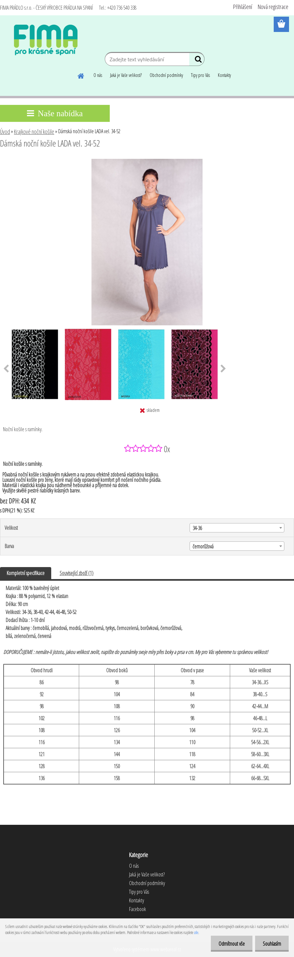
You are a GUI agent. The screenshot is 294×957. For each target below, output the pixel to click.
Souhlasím (271, 943)
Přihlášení (242, 7)
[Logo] (45, 40)
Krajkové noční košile (34, 132)
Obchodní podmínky (166, 75)
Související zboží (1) (76, 573)
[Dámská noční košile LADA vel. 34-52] (146, 161)
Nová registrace (273, 7)
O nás (97, 75)
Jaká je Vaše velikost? (126, 75)
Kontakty (224, 75)
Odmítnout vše (230, 943)
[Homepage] (81, 75)
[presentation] (223, 369)
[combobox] (237, 527)
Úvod (5, 132)
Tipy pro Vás (200, 75)
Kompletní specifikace (26, 573)
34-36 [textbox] (197, 528)
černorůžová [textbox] (203, 546)
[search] (196, 60)
